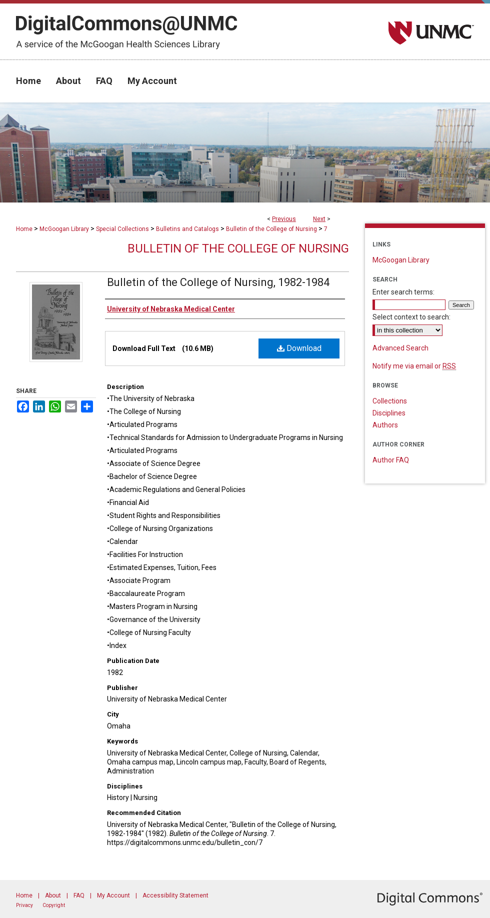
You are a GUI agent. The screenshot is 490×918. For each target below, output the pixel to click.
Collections (389, 401)
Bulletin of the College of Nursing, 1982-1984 (218, 282)
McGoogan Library (64, 229)
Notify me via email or (414, 366)
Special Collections (122, 229)
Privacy (24, 905)
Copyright (53, 905)
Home (24, 229)
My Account (113, 895)
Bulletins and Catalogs (187, 229)
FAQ (79, 895)
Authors (385, 425)
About (53, 895)
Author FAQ (390, 460)
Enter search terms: (403, 292)
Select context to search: (411, 317)
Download (299, 348)
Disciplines (389, 413)
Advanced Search (400, 348)
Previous (284, 219)
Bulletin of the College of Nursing (271, 229)
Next (319, 219)
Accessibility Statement (175, 895)
